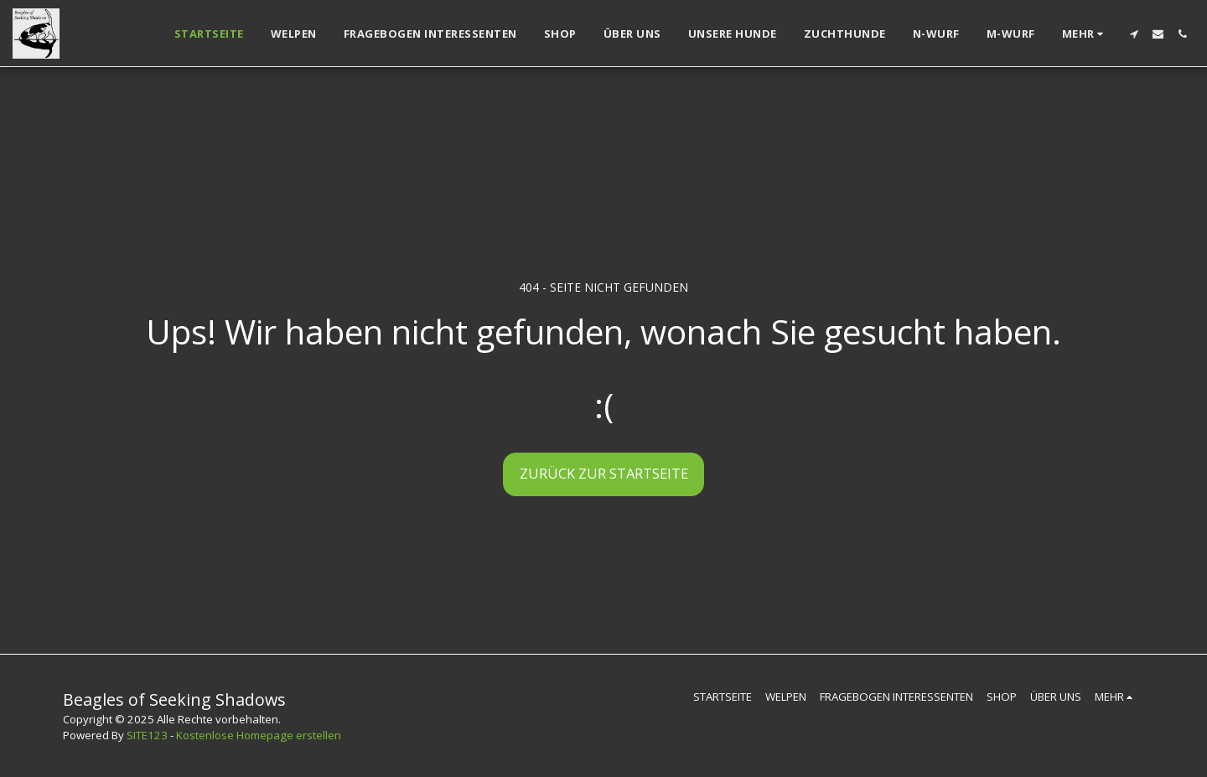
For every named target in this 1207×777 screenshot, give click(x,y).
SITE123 (147, 735)
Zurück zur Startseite (604, 473)
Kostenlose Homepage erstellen (258, 735)
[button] (1133, 33)
